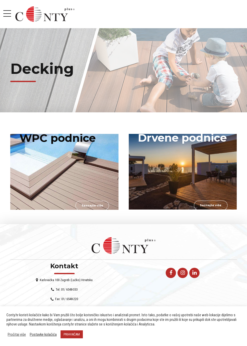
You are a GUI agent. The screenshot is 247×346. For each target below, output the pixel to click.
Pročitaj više (17, 334)
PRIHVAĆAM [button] (72, 334)
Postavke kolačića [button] (43, 334)
